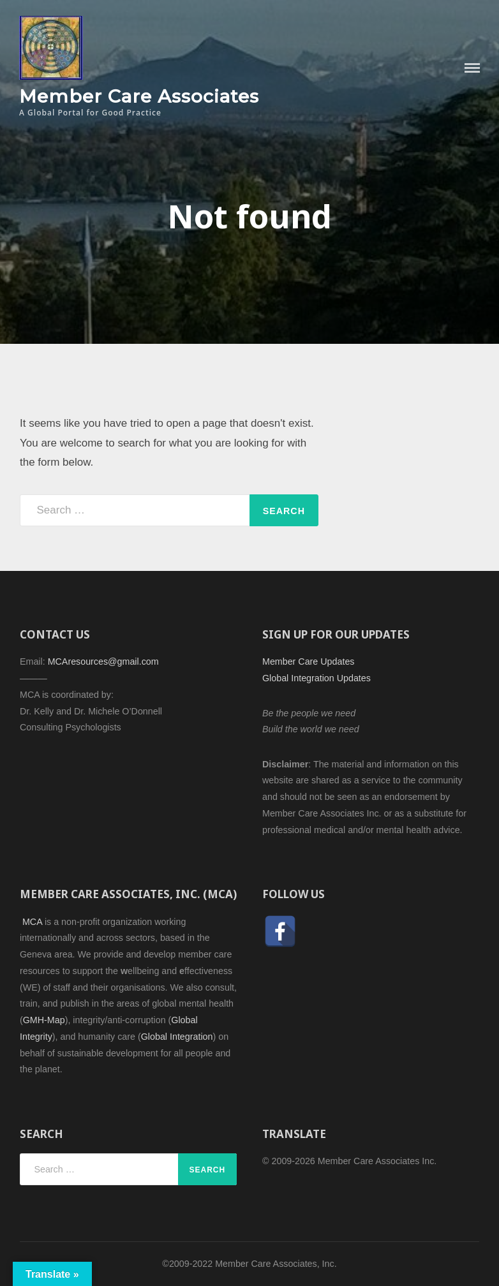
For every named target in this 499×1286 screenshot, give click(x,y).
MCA (32, 922)
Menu (472, 68)
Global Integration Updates (316, 678)
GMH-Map (44, 1020)
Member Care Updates (308, 661)
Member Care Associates (139, 96)
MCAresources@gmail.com (103, 661)
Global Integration (177, 1036)
